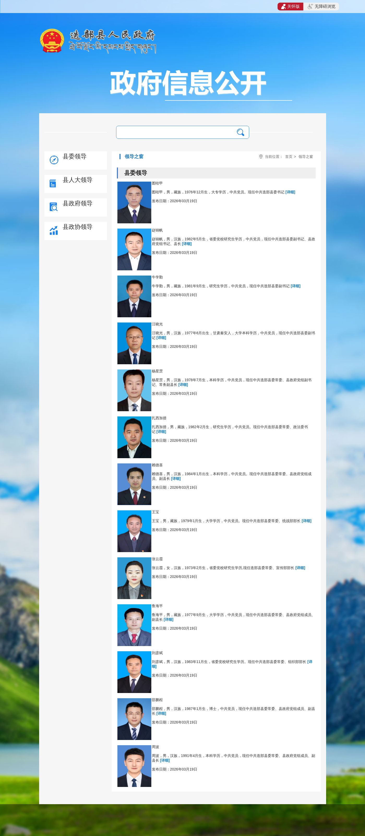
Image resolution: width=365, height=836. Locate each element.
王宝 (155, 512)
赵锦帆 (157, 230)
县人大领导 (78, 179)
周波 (155, 747)
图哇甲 (157, 183)
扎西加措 (159, 418)
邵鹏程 (157, 700)
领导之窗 (305, 156)
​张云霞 (157, 559)
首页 (288, 156)
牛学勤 (157, 277)
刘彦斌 (157, 653)
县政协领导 (78, 226)
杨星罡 (157, 371)
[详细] (290, 192)
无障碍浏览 (321, 6)
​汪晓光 (157, 324)
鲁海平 (157, 606)
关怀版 (290, 6)
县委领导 (75, 156)
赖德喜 (157, 465)
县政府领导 (78, 203)
